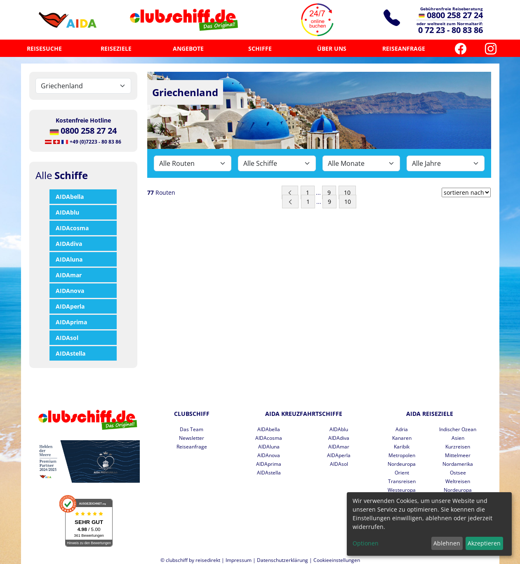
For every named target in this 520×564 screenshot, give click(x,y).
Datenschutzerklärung (282, 560)
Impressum (239, 560)
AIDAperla (70, 306)
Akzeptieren (484, 543)
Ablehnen (446, 543)
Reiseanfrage (191, 446)
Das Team (191, 429)
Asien (458, 437)
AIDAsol (67, 338)
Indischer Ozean (457, 429)
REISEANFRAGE (403, 48)
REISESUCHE (44, 48)
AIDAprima (71, 322)
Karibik (401, 446)
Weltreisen (457, 481)
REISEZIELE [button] (116, 48)
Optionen (366, 543)
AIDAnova (70, 291)
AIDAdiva (69, 244)
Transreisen (402, 481)
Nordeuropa (402, 463)
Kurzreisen (457, 446)
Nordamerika (457, 463)
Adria (401, 429)
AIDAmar (69, 275)
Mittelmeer (458, 455)
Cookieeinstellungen (336, 560)
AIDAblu (67, 212)
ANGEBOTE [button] (188, 48)
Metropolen (401, 455)
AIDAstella (70, 353)
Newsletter (191, 437)
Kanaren (402, 437)
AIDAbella (70, 197)
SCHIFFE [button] (260, 48)
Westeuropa (402, 489)
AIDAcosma (72, 228)
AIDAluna (69, 259)
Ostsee (458, 472)
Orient (402, 472)
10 (347, 192)
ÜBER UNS (331, 48)
